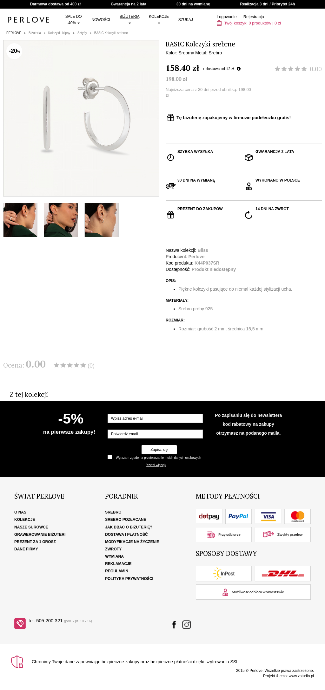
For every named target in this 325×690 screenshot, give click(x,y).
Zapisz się (159, 449)
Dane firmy (26, 549)
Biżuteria (129, 19)
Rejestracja (253, 16)
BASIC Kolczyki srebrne (111, 33)
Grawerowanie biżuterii (40, 534)
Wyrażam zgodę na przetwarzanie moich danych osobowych (158, 457)
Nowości (100, 19)
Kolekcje (159, 19)
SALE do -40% (73, 19)
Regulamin (116, 571)
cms (283, 676)
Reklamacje (118, 564)
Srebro (113, 512)
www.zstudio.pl (301, 676)
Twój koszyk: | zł (249, 23)
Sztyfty (82, 33)
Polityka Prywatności (129, 578)
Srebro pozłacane (125, 519)
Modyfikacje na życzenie (132, 542)
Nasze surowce (31, 527)
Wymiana (114, 556)
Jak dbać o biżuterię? (128, 527)
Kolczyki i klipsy (59, 33)
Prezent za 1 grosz (35, 542)
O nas (20, 512)
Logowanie (227, 16)
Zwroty (113, 549)
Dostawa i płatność (126, 534)
